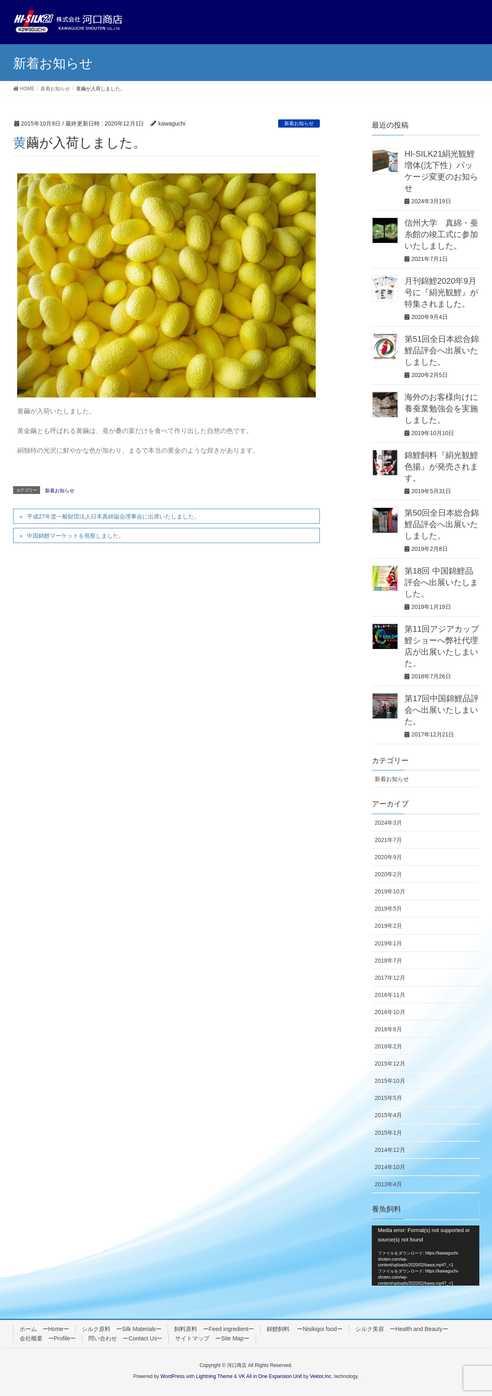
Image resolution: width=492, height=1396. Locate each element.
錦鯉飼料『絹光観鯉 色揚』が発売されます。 (441, 467)
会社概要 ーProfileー (48, 1338)
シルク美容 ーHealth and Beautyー (401, 1329)
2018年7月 (388, 960)
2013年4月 (388, 1184)
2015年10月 (390, 1080)
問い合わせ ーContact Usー (125, 1338)
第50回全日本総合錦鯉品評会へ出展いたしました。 (441, 524)
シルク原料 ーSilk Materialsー (122, 1329)
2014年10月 (390, 1167)
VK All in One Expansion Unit (270, 1376)
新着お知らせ (299, 123)
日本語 (407, 12)
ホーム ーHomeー (44, 1329)
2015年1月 (388, 1132)
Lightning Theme (214, 1376)
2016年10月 (390, 1012)
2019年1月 (388, 943)
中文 (404, 31)
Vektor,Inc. (321, 1376)
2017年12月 (390, 977)
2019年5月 (388, 908)
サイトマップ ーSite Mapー (212, 1338)
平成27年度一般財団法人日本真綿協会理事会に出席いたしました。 (113, 516)
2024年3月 (388, 822)
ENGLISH (412, 21)
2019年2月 (388, 925)
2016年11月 (390, 995)
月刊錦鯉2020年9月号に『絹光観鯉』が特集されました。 (441, 292)
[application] (425, 1255)
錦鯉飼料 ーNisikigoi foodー (304, 1329)
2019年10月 (390, 891)
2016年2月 (388, 1046)
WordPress (172, 1376)
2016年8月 (388, 1029)
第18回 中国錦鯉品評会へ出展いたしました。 (441, 582)
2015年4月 (388, 1115)
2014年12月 (390, 1150)
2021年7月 (388, 840)
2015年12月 (390, 1063)
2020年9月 (388, 857)
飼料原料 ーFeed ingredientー (214, 1329)
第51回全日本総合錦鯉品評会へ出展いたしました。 (441, 350)
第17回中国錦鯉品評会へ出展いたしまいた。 (441, 710)
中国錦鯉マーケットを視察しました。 (75, 535)
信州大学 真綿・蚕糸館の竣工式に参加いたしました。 (441, 234)
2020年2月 (388, 874)
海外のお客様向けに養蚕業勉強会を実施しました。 (441, 408)
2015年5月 (388, 1098)
